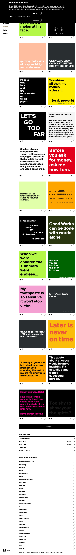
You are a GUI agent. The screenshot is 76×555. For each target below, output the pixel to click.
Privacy (57, 552)
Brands (28, 552)
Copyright (52, 552)
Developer (37, 552)
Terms (61, 552)
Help (24, 552)
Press (42, 552)
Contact (47, 552)
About (20, 552)
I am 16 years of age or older (20, 16)
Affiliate (33, 552)
